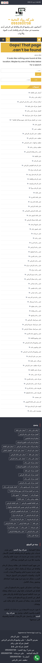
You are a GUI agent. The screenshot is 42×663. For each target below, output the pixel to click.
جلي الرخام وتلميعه (35, 184)
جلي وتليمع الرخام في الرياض (32, 352)
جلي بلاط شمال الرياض (34, 220)
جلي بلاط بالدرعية (35, 202)
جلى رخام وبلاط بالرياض (33, 152)
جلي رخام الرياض (35, 247)
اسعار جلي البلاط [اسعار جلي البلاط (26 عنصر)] (8, 446)
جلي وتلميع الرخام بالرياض (33, 343)
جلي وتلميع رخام (36, 347)
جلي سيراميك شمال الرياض (32, 329)
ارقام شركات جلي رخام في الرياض (30, 102)
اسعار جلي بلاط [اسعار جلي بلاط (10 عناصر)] (33, 455)
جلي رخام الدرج (36, 243)
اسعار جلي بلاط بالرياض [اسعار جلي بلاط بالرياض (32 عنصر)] (18, 455)
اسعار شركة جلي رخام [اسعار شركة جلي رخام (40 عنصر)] (31, 463)
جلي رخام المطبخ (35, 252)
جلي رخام (38, 238)
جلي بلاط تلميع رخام (35, 215)
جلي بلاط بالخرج (36, 197)
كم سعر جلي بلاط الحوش (33, 402)
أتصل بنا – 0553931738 (19, 656)
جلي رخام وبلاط (36, 311)
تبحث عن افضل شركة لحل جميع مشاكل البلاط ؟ (26, 120)
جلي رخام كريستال (35, 302)
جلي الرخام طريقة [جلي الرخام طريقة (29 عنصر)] (32, 519)
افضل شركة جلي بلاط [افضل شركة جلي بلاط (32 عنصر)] (31, 471)
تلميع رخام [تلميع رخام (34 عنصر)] (16, 495)
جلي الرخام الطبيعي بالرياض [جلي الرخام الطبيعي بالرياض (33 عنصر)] (19, 511)
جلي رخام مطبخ (36, 306)
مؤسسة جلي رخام (35, 411)
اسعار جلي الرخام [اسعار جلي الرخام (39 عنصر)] (32, 450)
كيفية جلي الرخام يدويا (34, 406)
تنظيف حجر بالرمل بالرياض (33, 134)
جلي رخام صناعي (35, 284)
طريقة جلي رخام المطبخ (33, 393)
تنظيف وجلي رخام (35, 147)
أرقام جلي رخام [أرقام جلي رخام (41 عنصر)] (33, 430)
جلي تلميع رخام (36, 229)
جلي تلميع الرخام (36, 224)
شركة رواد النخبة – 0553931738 (21, 21)
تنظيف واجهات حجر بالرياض (32, 143)
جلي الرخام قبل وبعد (34, 174)
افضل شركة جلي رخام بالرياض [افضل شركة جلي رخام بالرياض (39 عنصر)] (28, 483)
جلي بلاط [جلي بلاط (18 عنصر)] (35, 523)
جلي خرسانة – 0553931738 (12, 653)
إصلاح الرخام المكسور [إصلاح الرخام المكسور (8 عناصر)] (31, 438)
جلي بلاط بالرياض (35, 206)
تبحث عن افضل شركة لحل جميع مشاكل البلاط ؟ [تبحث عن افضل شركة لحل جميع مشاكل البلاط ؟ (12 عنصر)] (23, 491)
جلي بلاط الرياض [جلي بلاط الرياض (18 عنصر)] (24, 523)
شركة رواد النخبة (20, 550)
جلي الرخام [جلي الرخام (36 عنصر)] (34, 511)
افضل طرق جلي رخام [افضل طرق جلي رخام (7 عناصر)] (10, 487)
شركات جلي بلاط (35, 361)
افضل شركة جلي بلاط (34, 106)
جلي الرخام (37, 161)
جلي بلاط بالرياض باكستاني (33, 211)
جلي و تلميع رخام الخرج (34, 334)
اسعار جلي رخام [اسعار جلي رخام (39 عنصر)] (33, 459)
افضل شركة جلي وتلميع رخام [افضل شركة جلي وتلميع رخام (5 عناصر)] (29, 487)
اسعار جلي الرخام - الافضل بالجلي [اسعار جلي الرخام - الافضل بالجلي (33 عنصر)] (13, 450)
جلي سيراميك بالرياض (34, 320)
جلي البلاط (38, 156)
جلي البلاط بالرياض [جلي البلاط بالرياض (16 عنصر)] (12, 503)
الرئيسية (25, 636)
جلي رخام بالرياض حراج (34, 265)
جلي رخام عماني (36, 293)
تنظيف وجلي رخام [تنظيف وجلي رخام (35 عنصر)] (32, 499)
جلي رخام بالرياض (35, 261)
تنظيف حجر (37, 129)
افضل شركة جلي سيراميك (33, 115)
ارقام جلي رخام (36, 97)
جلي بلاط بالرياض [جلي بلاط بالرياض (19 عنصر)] (10, 523)
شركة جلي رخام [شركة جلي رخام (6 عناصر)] (33, 535)
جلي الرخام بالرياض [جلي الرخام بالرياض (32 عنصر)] (32, 515)
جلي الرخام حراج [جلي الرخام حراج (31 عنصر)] (18, 515)
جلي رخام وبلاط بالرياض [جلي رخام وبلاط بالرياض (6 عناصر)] (16, 531)
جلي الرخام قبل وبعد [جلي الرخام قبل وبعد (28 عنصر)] (17, 519)
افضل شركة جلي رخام (34, 111)
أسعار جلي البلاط (36, 93)
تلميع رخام (38, 124)
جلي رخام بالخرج (36, 256)
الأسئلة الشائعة (32, 653)
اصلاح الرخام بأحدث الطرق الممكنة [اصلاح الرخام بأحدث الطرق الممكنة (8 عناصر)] (27, 467)
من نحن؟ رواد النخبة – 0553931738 (19, 650)
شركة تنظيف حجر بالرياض (33, 365)
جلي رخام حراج (36, 270)
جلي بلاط (38, 193)
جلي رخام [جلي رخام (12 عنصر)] (24, 527)
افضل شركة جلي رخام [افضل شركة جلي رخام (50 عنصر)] (31, 479)
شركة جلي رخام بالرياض (33, 384)
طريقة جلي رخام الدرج (34, 388)
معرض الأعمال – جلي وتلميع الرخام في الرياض (19, 640)
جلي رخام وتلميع (36, 315)
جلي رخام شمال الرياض (34, 279)
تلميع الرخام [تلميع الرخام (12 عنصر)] (34, 495)
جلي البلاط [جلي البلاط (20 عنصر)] (21, 499)
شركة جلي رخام (36, 374)
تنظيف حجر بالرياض (35, 138)
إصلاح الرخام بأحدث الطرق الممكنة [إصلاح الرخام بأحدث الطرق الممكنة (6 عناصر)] (27, 442)
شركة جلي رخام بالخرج (34, 379)
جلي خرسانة (37, 234)
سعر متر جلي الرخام (34, 356)
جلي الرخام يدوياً (36, 188)
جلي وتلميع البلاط (36, 338)
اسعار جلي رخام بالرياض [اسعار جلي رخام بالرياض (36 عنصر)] (17, 459)
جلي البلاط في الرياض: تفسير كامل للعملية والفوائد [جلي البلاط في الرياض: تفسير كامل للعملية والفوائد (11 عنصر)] (22, 507)
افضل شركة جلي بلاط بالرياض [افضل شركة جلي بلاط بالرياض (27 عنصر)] (29, 475)
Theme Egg (30, 633)
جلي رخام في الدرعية (34, 297)
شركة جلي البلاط (36, 370)
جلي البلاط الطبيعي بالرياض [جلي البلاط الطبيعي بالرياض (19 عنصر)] (30, 503)
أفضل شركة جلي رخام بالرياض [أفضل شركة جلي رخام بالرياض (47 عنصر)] (28, 434)
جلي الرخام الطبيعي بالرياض (32, 165)
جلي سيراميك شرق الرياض (32, 324)
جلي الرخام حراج (36, 170)
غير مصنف (38, 397)
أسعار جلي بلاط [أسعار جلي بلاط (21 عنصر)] (20, 430)
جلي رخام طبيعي (36, 288)
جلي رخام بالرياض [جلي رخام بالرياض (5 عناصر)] (32, 531)
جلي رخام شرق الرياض (34, 274)
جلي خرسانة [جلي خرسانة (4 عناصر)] (34, 527)
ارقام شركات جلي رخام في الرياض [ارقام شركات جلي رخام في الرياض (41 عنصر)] (27, 446)
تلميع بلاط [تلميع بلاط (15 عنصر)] (25, 495)
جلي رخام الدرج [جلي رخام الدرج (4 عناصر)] (13, 527)
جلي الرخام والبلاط (35, 179)
